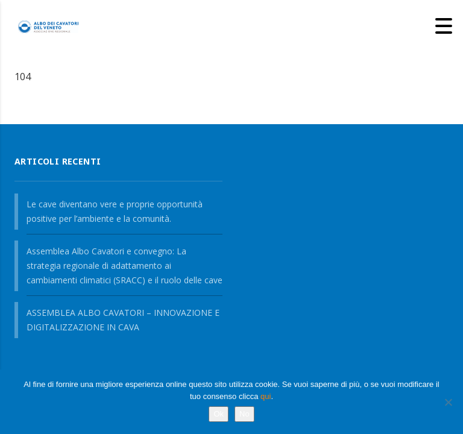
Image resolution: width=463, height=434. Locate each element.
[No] (448, 402)
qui (265, 396)
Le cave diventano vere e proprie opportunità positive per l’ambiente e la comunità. (115, 211)
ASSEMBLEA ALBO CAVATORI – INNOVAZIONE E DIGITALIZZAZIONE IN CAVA (123, 320)
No (244, 413)
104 (22, 76)
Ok (218, 413)
